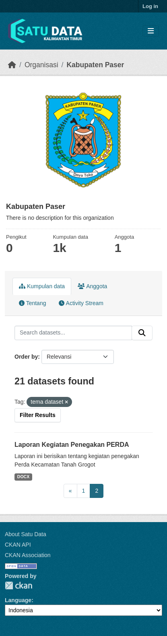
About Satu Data (25, 534)
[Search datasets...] (73, 333)
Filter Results (38, 415)
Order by (26, 356)
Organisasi (41, 65)
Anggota (92, 286)
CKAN (18, 585)
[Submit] (142, 333)
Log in (150, 6)
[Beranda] (12, 65)
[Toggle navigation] (150, 31)
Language (18, 600)
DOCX (23, 476)
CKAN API (18, 544)
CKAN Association (28, 555)
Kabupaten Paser (95, 65)
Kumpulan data (42, 286)
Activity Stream (81, 303)
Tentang (32, 303)
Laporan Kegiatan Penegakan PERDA (71, 444)
